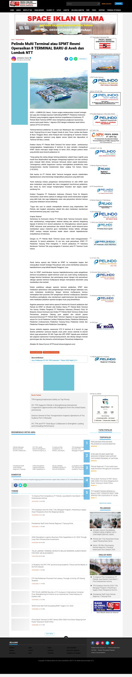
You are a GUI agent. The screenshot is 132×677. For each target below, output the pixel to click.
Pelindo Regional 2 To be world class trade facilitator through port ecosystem (107, 465)
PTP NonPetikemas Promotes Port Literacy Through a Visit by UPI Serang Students (57, 581)
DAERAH (11, 648)
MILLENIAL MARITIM (77, 10)
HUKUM (11, 651)
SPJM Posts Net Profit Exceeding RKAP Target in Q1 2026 (58, 608)
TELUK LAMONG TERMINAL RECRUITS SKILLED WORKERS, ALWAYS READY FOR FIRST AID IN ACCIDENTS (56, 555)
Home (12, 10)
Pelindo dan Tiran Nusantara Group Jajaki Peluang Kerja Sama (106, 530)
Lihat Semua (49, 634)
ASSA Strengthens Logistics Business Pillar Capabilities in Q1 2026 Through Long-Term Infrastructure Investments (57, 542)
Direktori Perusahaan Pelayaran (101, 653)
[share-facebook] (66, 59)
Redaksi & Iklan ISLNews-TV (100, 648)
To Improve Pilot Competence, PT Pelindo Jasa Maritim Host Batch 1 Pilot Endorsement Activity (60, 498)
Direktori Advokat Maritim (99, 656)
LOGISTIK (66, 10)
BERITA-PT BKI (27, 10)
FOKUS (50, 648)
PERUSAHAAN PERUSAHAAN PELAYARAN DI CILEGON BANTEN (107, 444)
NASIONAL (12, 653)
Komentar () (83, 59)
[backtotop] (66, 638)
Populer (118, 3)
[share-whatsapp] (75, 59)
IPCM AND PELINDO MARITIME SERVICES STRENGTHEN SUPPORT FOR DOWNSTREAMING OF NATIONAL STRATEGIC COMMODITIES (107, 454)
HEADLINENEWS (39, 10)
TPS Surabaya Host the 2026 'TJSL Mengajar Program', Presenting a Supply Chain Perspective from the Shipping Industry (60, 514)
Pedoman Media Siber (98, 651)
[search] (83, 4)
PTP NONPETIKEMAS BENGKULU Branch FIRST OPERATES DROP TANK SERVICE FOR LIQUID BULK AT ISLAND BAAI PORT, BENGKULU (108, 486)
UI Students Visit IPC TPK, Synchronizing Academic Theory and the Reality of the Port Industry (57, 569)
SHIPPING (102, 10)
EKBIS (30, 648)
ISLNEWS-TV (50, 10)
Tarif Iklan (110, 651)
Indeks (18, 10)
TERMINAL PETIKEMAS (114, 10)
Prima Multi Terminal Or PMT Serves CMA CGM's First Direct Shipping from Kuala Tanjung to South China (59, 624)
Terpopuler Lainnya (105, 493)
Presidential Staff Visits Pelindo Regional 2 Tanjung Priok (56, 526)
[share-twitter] (71, 59)
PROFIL (94, 10)
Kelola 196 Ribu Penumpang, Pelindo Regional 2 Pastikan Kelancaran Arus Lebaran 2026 (104, 538)
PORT (88, 10)
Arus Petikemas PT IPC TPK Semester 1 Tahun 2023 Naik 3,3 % (54, 361)
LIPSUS (59, 10)
